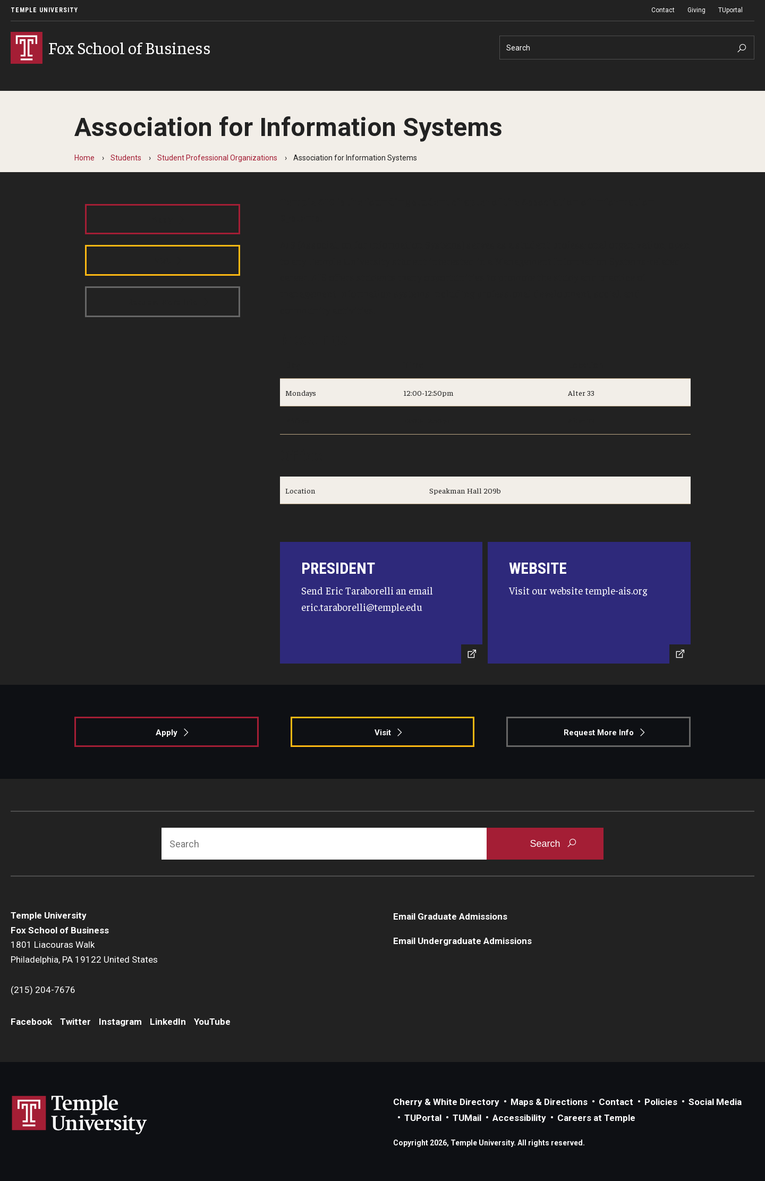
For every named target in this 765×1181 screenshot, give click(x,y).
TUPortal (422, 1117)
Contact (663, 10)
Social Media (715, 1102)
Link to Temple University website (80, 1115)
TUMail (467, 1117)
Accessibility (519, 1117)
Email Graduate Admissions (450, 916)
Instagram (120, 1021)
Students (125, 158)
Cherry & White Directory (446, 1102)
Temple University (44, 10)
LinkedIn (168, 1021)
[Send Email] (381, 603)
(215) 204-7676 (43, 989)
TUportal (730, 10)
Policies (660, 1102)
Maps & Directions (549, 1102)
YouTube (212, 1021)
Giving (696, 10)
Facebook (31, 1021)
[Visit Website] (589, 603)
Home (84, 158)
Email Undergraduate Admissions (462, 941)
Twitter (75, 1021)
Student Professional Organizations (217, 158)
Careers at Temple (596, 1117)
